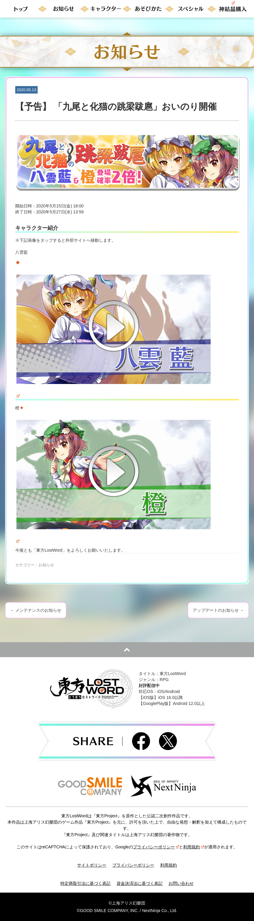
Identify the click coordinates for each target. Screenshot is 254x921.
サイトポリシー (91, 865)
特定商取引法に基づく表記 (85, 883)
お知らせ (46, 565)
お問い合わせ (181, 883)
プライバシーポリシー (156, 846)
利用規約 (193, 846)
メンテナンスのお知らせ (35, 610)
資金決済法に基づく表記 (140, 883)
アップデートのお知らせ (218, 610)
